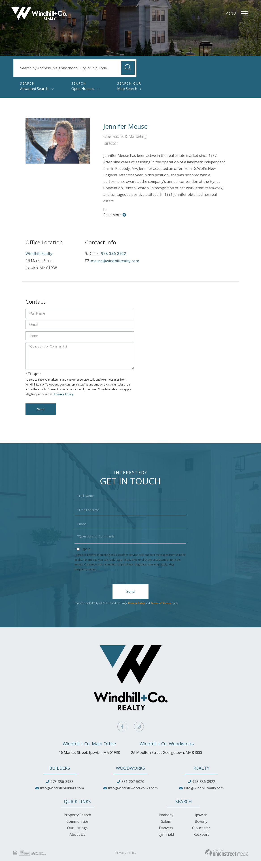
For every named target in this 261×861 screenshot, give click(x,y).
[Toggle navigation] (237, 13)
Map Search (127, 88)
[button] (128, 68)
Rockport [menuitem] (201, 834)
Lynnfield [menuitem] (166, 834)
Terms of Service (161, 603)
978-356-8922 (113, 253)
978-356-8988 (62, 781)
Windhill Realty (38, 253)
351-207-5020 (132, 781)
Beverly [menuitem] (201, 821)
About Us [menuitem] (77, 834)
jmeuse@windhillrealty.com (114, 260)
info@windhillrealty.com (204, 788)
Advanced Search (34, 88)
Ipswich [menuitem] (201, 814)
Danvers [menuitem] (166, 827)
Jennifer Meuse (125, 126)
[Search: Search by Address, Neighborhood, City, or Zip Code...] (74, 68)
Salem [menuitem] (166, 821)
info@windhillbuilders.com (62, 788)
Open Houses (82, 88)
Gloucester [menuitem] (201, 827)
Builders (59, 768)
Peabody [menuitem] (166, 814)
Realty (201, 768)
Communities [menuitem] (77, 821)
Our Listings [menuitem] (77, 827)
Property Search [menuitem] (77, 814)
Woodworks (130, 768)
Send (130, 591)
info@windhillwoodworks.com (133, 788)
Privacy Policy (63, 394)
